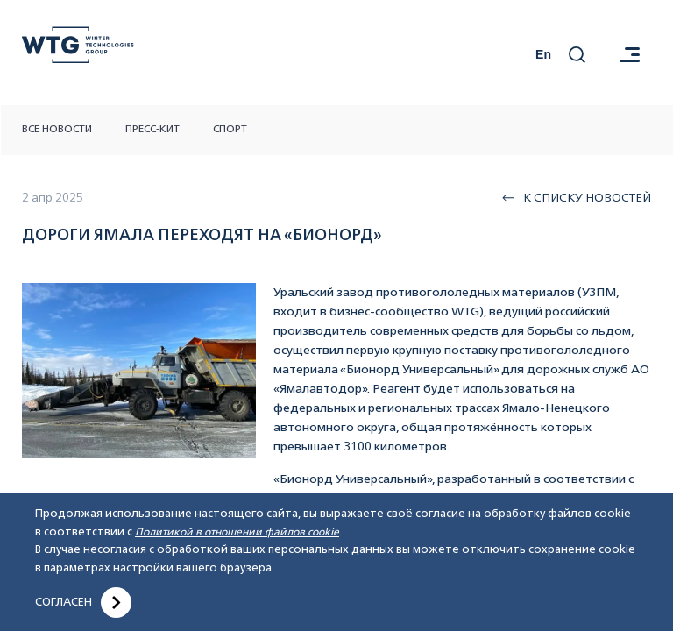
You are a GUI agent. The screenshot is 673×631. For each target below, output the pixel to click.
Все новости (57, 129)
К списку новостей (576, 198)
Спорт (230, 129)
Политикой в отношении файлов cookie (237, 533)
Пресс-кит (152, 129)
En (543, 54)
